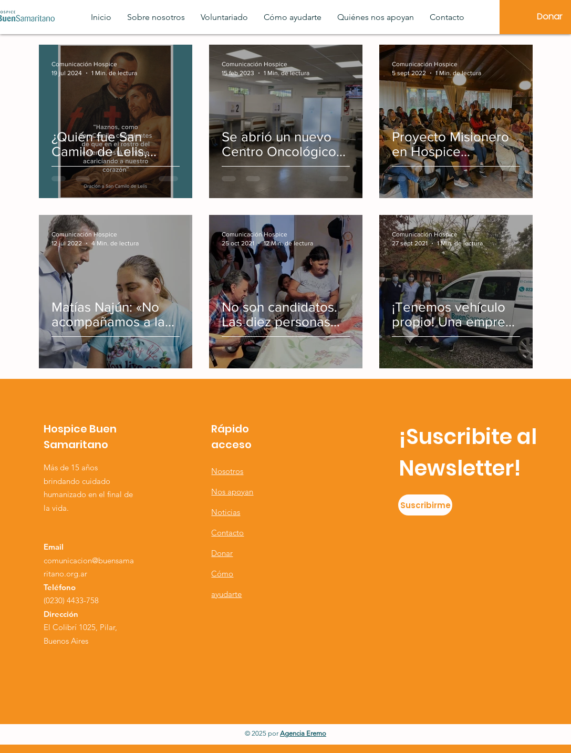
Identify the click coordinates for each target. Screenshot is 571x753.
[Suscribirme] (425, 504)
